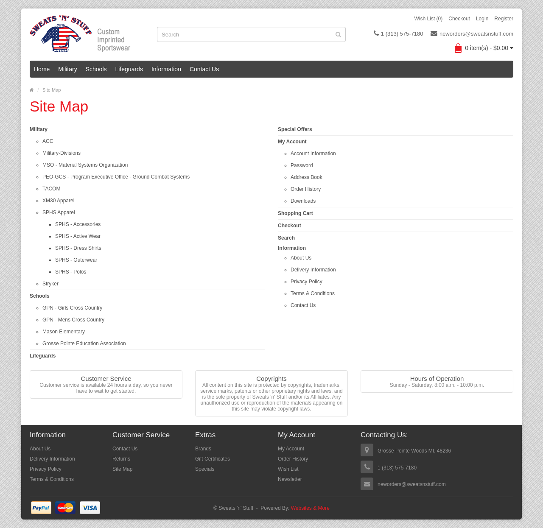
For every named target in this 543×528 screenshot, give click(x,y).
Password (302, 165)
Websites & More (310, 508)
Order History (306, 189)
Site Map (51, 89)
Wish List (288, 469)
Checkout (459, 19)
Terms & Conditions (313, 293)
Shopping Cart (295, 213)
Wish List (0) (428, 19)
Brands (203, 449)
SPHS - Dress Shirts (78, 248)
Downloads (303, 201)
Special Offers (295, 129)
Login (482, 19)
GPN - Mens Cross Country (73, 320)
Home (42, 69)
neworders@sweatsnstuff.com (472, 33)
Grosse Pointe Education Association (84, 343)
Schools (96, 69)
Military (67, 69)
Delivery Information (313, 270)
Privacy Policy (306, 282)
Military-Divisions (61, 153)
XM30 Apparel (58, 201)
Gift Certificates (212, 459)
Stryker (50, 284)
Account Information (313, 153)
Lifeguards (129, 69)
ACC (47, 141)
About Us (301, 258)
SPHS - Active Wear (78, 236)
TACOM (51, 189)
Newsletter (290, 479)
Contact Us (204, 69)
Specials (204, 469)
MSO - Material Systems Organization (85, 165)
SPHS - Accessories (78, 224)
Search (286, 238)
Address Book (306, 177)
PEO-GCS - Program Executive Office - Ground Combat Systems (116, 177)
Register (503, 19)
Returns (121, 459)
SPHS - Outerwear (76, 260)
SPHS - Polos (70, 272)
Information (166, 69)
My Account (292, 142)
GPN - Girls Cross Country (72, 308)
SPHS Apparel (58, 212)
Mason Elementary (63, 332)
